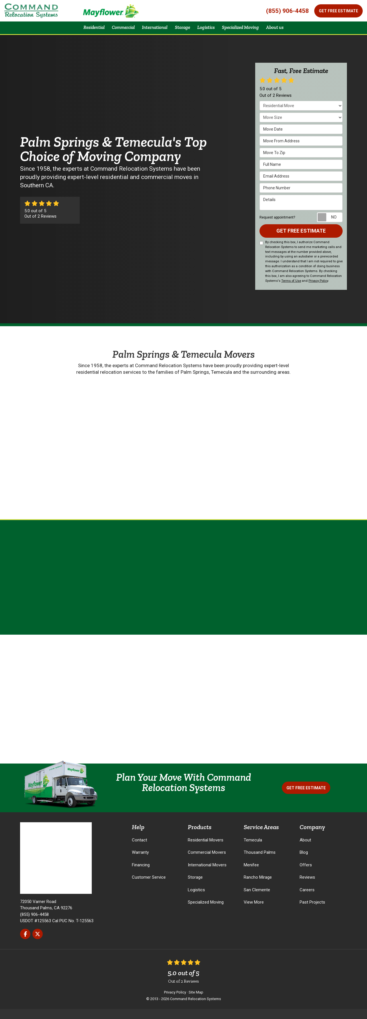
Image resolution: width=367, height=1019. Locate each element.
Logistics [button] (208, 32)
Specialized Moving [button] (248, 32)
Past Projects (312, 912)
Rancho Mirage (258, 887)
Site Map (196, 1002)
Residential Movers (205, 849)
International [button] (151, 32)
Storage (195, 887)
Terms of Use (291, 290)
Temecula (253, 849)
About (305, 849)
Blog (304, 862)
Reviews (307, 887)
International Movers (207, 874)
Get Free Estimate (338, 11)
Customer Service (149, 887)
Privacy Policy (318, 290)
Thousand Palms (260, 862)
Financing (141, 874)
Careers (307, 899)
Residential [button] (82, 32)
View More (254, 912)
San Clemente (257, 899)
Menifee (251, 874)
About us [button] (287, 32)
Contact (139, 849)
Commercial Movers (207, 862)
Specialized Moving (206, 912)
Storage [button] (182, 32)
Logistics (196, 899)
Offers (306, 874)
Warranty (140, 862)
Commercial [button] (115, 32)
